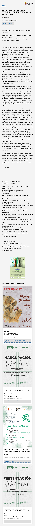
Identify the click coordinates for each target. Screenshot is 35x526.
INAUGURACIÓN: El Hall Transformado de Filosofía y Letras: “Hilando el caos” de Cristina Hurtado (16, 391)
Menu (3, 5)
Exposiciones (8, 340)
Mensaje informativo (8, 23)
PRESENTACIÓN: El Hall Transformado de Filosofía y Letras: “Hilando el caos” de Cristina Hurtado (16, 511)
